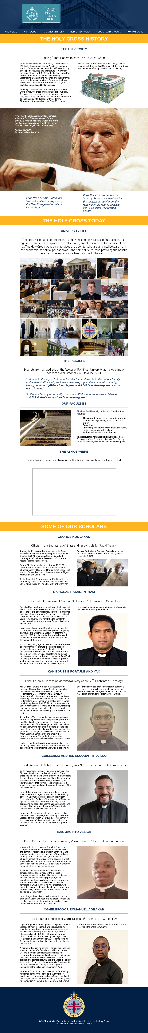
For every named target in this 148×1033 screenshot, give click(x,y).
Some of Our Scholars (108, 32)
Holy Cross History (53, 32)
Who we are (11, 32)
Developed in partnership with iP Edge (74, 1023)
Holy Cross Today (80, 32)
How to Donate (135, 32)
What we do (30, 32)
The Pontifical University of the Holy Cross (39, 63)
